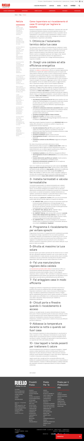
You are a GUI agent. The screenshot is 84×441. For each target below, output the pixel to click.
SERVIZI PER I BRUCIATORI (48, 407)
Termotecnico (61, 401)
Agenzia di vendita (62, 394)
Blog (65, 6)
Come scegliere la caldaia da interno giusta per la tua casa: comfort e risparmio (20, 99)
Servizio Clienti (47, 415)
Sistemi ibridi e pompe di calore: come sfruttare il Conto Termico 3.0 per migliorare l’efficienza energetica (20, 53)
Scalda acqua (32, 405)
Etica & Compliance (48, 1)
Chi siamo (40, 1)
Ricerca (31, 420)
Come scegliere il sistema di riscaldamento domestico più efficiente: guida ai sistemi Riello (20, 79)
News (59, 6)
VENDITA (45, 390)
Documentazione (47, 412)
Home (16, 15)
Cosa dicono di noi (57, 1)
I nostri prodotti (40, 6)
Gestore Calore (61, 403)
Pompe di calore (33, 402)
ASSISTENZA (46, 392)
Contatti (72, 1)
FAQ (44, 417)
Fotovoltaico (32, 413)
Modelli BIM (46, 413)
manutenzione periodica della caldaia (41, 269)
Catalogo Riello (33, 421)
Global (76, 1)
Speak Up (55, 431)
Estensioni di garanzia (49, 403)
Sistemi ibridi (32, 400)
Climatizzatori (32, 408)
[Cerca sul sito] (79, 6)
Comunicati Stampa (41, 429)
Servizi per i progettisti (49, 421)
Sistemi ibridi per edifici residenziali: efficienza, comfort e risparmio (20, 110)
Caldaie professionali (34, 398)
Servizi (51, 6)
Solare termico (33, 407)
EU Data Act (50, 429)
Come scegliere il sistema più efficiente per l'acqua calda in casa (20, 41)
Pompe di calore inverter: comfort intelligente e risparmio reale (20, 131)
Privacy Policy (57, 429)
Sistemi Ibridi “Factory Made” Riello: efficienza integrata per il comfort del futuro (20, 120)
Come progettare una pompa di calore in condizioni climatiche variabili (20, 30)
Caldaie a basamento (34, 397)
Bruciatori (31, 418)
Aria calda (31, 403)
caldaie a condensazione (42, 70)
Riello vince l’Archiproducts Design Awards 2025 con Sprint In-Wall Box (21, 89)
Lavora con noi (66, 1)
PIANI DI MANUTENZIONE (49, 405)
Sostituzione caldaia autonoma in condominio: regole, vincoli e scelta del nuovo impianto (20, 67)
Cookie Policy (65, 429)
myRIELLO (59, 393)
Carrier (17, 431)
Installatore (60, 399)
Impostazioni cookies (64, 431)
